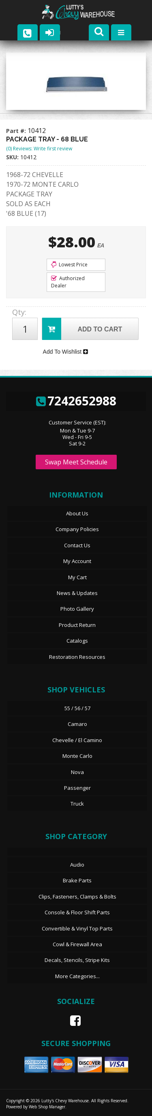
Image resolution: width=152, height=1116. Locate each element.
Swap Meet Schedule (76, 462)
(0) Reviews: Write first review (39, 148)
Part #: (17, 131)
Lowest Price (69, 264)
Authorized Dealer (68, 282)
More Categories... (77, 976)
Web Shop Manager (47, 1107)
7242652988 (76, 400)
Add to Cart (82, 329)
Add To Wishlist (65, 351)
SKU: (13, 157)
